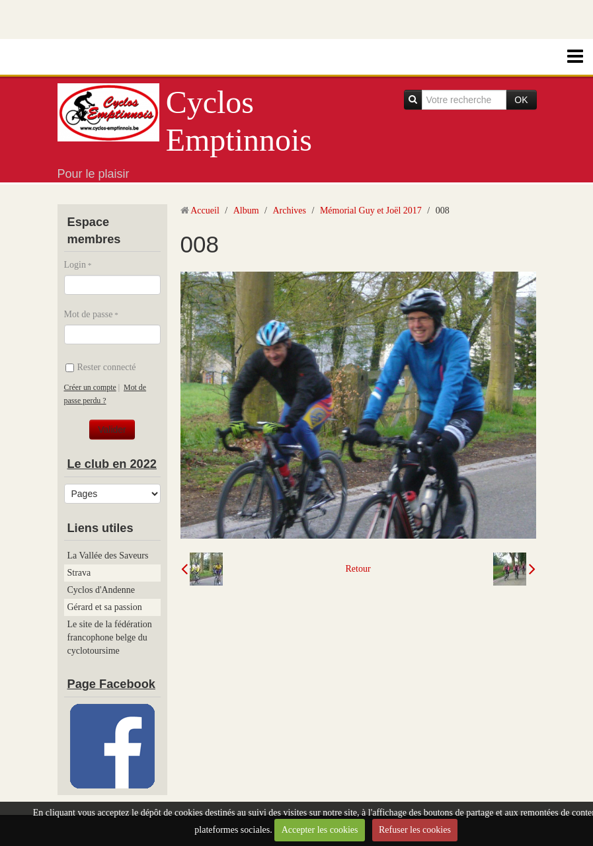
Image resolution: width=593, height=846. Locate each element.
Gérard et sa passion (104, 607)
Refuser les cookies (415, 830)
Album (246, 210)
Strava (79, 573)
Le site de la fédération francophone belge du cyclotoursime (109, 637)
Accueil (204, 210)
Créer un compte (90, 387)
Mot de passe (88, 314)
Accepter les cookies (320, 830)
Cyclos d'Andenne (101, 590)
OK (521, 100)
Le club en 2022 (112, 464)
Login (75, 265)
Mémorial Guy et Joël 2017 (371, 210)
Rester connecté (100, 367)
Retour (357, 569)
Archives (289, 210)
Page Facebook (111, 684)
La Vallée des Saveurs (108, 555)
